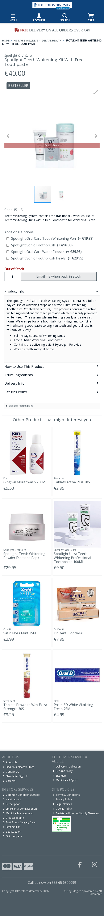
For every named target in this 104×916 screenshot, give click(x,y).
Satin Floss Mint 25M (19, 633)
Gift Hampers (12, 836)
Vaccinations (12, 799)
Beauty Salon (12, 831)
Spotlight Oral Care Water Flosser (46, 252)
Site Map (59, 775)
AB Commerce (95, 892)
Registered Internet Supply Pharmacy (76, 813)
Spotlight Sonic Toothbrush (41, 245)
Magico (77, 891)
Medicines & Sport (65, 780)
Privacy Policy (62, 799)
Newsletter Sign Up (16, 776)
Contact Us (11, 771)
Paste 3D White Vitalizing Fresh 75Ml (73, 706)
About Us (10, 762)
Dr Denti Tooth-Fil (68, 633)
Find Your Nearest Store (18, 767)
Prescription (12, 804)
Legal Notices (62, 804)
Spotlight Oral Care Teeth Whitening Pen (52, 239)
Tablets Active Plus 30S (72, 482)
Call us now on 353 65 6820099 (52, 882)
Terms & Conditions (66, 795)
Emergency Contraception (20, 808)
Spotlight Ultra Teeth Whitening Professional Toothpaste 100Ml (72, 557)
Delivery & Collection (67, 766)
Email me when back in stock (58, 276)
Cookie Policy (62, 808)
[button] (95, 92)
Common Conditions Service (21, 795)
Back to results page (21, 406)
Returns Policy (62, 771)
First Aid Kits (12, 827)
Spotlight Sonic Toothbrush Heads (47, 258)
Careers (9, 781)
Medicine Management (18, 813)
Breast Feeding (13, 818)
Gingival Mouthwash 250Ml (24, 482)
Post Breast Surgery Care (19, 822)
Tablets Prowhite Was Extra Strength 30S (25, 706)
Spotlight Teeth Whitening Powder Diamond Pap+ (24, 555)
